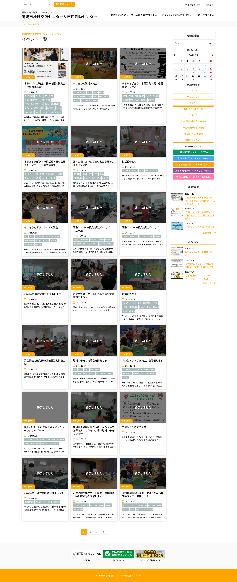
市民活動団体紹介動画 (193, 127)
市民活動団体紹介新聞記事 (193, 121)
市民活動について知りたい (144, 14)
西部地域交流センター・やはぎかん (193, 164)
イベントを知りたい (204, 14)
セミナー (193, 102)
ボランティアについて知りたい (177, 14)
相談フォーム (64, 4)
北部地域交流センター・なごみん (193, 152)
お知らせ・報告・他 (193, 108)
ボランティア (193, 96)
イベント (193, 90)
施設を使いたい (118, 14)
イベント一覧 (34, 24)
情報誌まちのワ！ (193, 4)
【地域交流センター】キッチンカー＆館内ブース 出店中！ (199, 277)
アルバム (193, 115)
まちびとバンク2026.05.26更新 (199, 227)
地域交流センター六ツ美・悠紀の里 (193, 176)
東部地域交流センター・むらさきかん (193, 170)
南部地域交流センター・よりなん (193, 158)
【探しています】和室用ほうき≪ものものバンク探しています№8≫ (199, 215)
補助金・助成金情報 (193, 133)
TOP (23, 24)
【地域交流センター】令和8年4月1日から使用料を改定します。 (200, 265)
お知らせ (209, 4)
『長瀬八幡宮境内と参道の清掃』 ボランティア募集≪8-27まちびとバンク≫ (200, 200)
